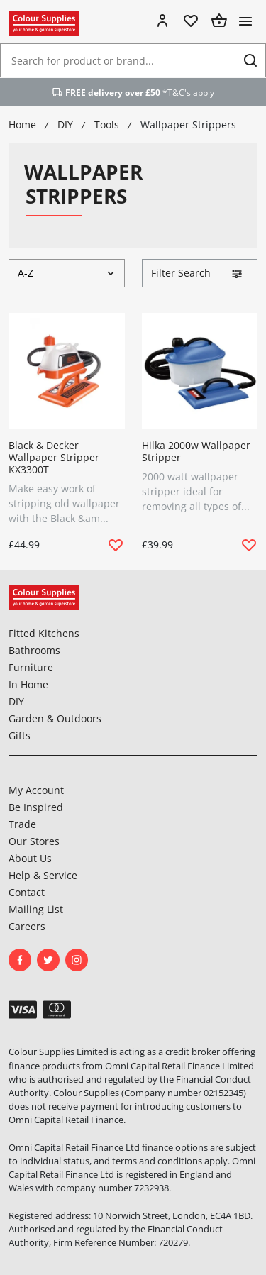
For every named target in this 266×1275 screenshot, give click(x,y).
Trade (22, 824)
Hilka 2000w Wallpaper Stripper (196, 451)
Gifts (20, 735)
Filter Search (197, 272)
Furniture (31, 667)
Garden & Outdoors (55, 718)
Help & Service (43, 875)
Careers (27, 926)
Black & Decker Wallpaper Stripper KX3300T (54, 457)
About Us (30, 858)
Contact (27, 892)
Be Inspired (36, 807)
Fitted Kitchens (44, 633)
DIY (16, 701)
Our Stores (34, 841)
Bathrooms (34, 650)
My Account (36, 790)
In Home (28, 684)
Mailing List (36, 909)
